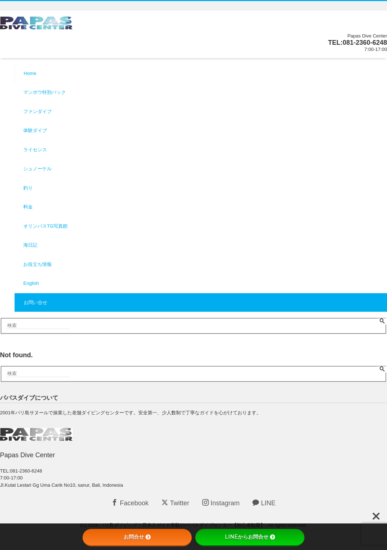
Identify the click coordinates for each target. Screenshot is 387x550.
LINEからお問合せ (250, 537)
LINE (263, 503)
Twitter (175, 503)
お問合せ (137, 537)
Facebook (129, 503)
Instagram (221, 503)
